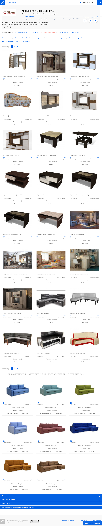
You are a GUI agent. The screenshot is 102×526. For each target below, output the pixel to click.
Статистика (75, 32)
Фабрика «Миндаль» (68, 520)
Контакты (35, 32)
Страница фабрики (12, 413)
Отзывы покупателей (21, 32)
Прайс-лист (17, 85)
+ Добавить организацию (92, 523)
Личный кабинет (97, 520)
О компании (83, 520)
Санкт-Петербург (87, 2)
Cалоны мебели (63, 32)
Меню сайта (12, 2)
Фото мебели (6, 32)
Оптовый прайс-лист (48, 32)
